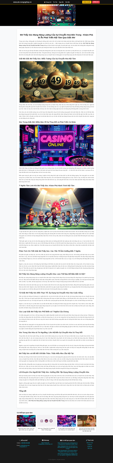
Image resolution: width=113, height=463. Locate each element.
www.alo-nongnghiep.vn (22, 2)
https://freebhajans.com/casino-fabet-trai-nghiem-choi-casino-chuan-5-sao (67, 451)
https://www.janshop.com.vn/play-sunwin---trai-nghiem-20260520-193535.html (67, 455)
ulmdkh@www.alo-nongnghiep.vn (24, 446)
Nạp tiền (61, 2)
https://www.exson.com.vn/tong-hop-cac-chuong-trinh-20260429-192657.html (67, 443)
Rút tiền (67, 2)
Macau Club (90, 442)
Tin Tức (55, 2)
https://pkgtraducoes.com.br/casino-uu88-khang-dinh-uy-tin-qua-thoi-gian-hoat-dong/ (68, 447)
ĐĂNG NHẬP (86, 2)
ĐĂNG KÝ (96, 2)
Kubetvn (90, 444)
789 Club (89, 448)
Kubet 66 (89, 446)
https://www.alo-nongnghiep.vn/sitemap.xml (45, 443)
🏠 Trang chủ (47, 2)
